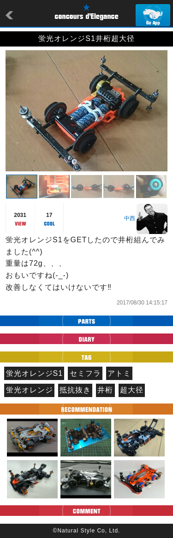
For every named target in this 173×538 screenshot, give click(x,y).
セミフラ (85, 373)
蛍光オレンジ (29, 390)
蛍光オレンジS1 (34, 373)
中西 (129, 218)
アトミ (119, 373)
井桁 (105, 390)
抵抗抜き (75, 390)
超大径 (131, 390)
